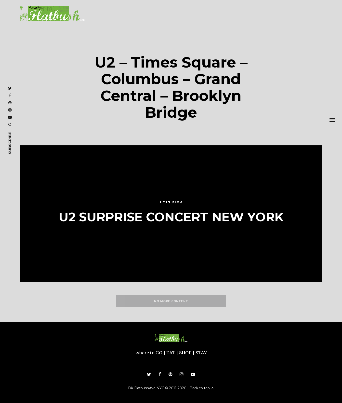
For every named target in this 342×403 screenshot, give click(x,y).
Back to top (202, 388)
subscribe (9, 143)
